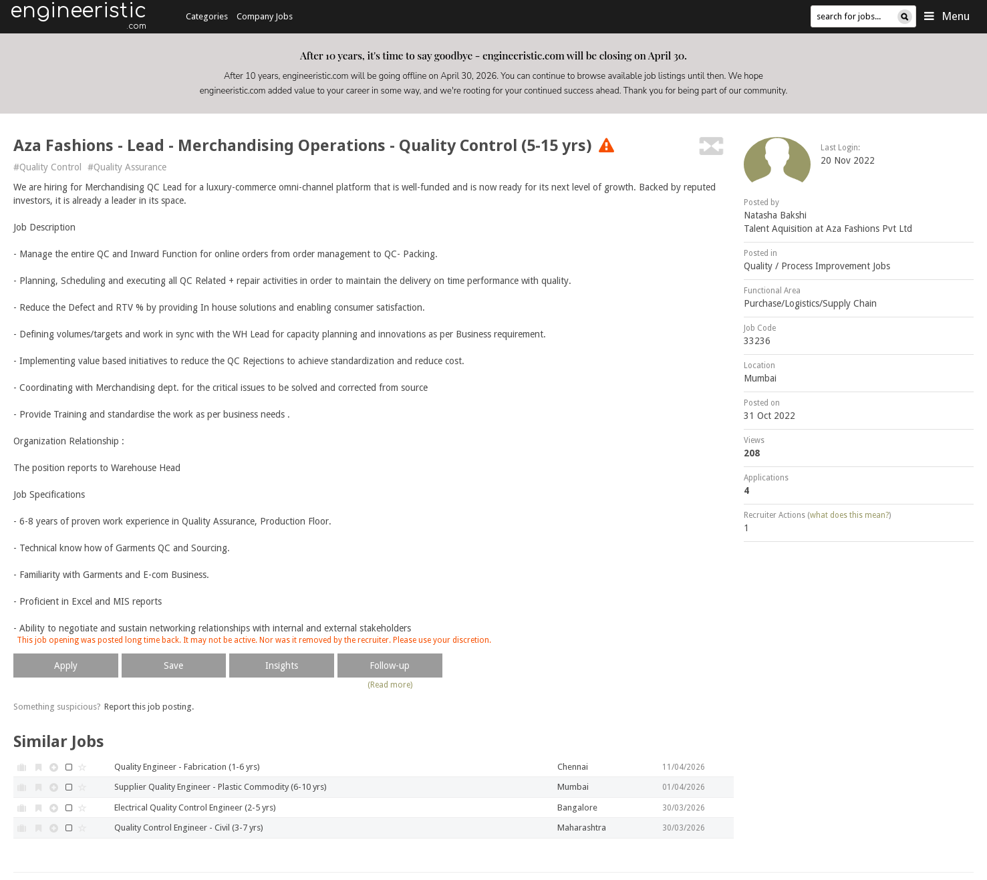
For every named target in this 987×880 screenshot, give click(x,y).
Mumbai (760, 378)
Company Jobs (265, 16)
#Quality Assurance (127, 167)
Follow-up (390, 665)
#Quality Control (47, 167)
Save (173, 665)
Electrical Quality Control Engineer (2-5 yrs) (195, 807)
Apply (66, 665)
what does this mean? (849, 515)
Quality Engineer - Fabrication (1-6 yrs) (187, 767)
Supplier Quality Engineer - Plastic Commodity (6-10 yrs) (220, 787)
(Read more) (390, 685)
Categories (207, 16)
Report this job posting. (149, 707)
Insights (281, 665)
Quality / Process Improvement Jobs (817, 266)
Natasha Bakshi (775, 215)
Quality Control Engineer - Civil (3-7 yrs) (188, 828)
